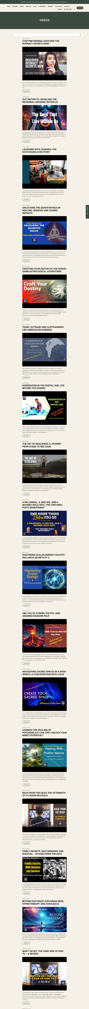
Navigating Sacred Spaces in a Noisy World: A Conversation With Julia (44, 673)
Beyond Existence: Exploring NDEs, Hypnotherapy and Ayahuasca (43, 902)
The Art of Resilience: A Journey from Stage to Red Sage (41, 445)
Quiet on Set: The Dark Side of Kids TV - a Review (42, 952)
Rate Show (58, 6)
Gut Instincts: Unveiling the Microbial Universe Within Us (40, 100)
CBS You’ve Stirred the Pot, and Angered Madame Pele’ (41, 614)
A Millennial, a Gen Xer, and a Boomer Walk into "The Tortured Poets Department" (42, 505)
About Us (28, 6)
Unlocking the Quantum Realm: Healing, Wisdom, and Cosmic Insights (41, 210)
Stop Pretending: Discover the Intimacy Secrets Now (40, 42)
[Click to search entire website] (74, 9)
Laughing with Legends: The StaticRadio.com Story (39, 151)
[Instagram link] (74, 6)
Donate (59, 9)
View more (26, 91)
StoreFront (42, 6)
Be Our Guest (68, 9)
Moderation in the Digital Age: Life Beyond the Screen (43, 387)
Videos (22, 6)
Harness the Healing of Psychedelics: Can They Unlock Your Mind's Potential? (44, 733)
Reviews (50, 6)
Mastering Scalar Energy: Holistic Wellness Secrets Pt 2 (43, 556)
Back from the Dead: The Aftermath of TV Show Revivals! (44, 794)
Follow (80, 8)
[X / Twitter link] (71, 6)
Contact (66, 6)
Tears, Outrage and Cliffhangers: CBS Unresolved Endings (43, 328)
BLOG (34, 6)
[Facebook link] (55, 9)
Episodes (15, 6)
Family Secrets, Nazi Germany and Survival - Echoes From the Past (42, 852)
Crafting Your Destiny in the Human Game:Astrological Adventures (44, 270)
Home (8, 6)
